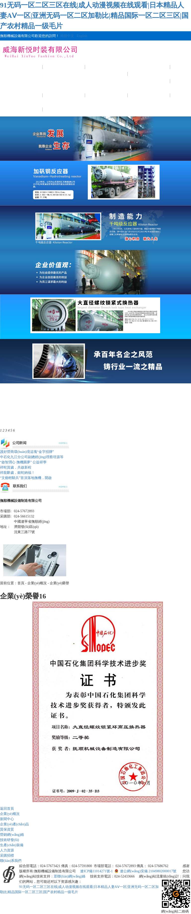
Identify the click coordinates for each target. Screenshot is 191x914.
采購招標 (21, 109)
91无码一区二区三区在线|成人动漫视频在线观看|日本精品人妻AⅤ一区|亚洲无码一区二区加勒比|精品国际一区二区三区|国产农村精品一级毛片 (94, 15)
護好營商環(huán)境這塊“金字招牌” (27, 452)
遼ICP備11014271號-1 (96, 871)
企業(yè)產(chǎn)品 (14, 824)
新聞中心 (106, 67)
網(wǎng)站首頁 (21, 67)
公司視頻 (21, 95)
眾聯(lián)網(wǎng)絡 (70, 876)
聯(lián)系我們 (63, 109)
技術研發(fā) (64, 95)
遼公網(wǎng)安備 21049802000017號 (145, 871)
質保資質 (149, 81)
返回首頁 (7, 808)
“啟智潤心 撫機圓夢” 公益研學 (23, 462)
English (82, 36)
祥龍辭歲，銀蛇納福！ (17, 473)
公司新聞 (106, 81)
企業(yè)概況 (64, 67)
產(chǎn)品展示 (148, 67)
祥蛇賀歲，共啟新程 (15, 467)
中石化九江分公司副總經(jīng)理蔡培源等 (31, 457)
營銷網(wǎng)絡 (12, 835)
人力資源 (149, 95)
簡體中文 (67, 36)
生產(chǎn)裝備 (106, 95)
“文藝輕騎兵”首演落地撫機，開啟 (26, 478)
